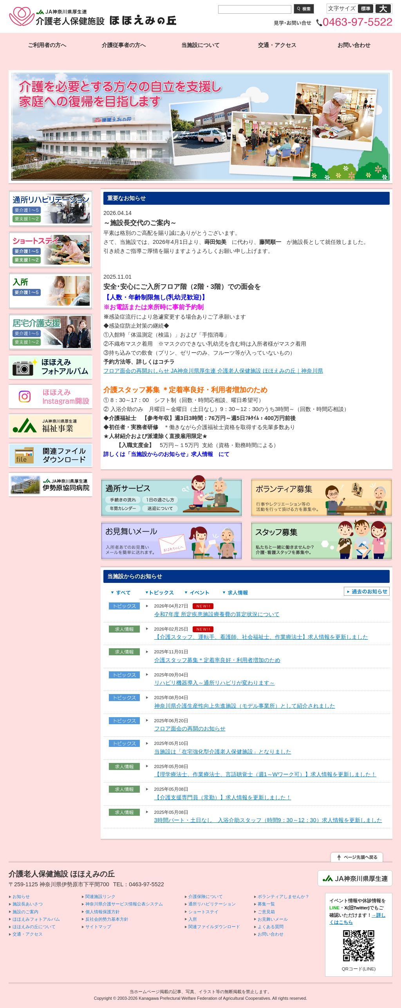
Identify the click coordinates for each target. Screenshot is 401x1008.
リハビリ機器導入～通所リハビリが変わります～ (214, 683)
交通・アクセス (277, 45)
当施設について (200, 45)
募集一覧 (266, 904)
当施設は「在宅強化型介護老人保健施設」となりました (222, 751)
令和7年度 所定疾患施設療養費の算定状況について (217, 614)
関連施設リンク (100, 896)
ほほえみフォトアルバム (36, 919)
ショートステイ (203, 911)
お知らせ (21, 896)
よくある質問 (271, 926)
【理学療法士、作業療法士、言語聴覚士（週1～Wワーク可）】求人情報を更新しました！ (265, 774)
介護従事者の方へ (124, 45)
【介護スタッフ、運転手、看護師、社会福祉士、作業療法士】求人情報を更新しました (261, 637)
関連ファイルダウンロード (214, 926)
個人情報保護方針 (102, 911)
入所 (192, 919)
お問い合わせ (354, 45)
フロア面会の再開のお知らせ (190, 728)
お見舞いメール (273, 919)
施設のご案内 (25, 911)
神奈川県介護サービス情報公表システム (124, 904)
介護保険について (205, 896)
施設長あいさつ (28, 904)
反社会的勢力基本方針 (106, 919)
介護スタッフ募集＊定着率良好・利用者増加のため (217, 660)
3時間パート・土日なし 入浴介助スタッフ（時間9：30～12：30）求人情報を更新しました (268, 820)
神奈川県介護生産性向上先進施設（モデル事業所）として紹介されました (244, 706)
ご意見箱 (266, 911)
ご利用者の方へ (47, 45)
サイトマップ (98, 926)
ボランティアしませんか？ (283, 896)
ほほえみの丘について (34, 926)
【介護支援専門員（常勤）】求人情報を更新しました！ (222, 797)
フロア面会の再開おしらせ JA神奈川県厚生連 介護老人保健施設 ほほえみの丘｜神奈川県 (213, 371)
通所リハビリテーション (212, 904)
